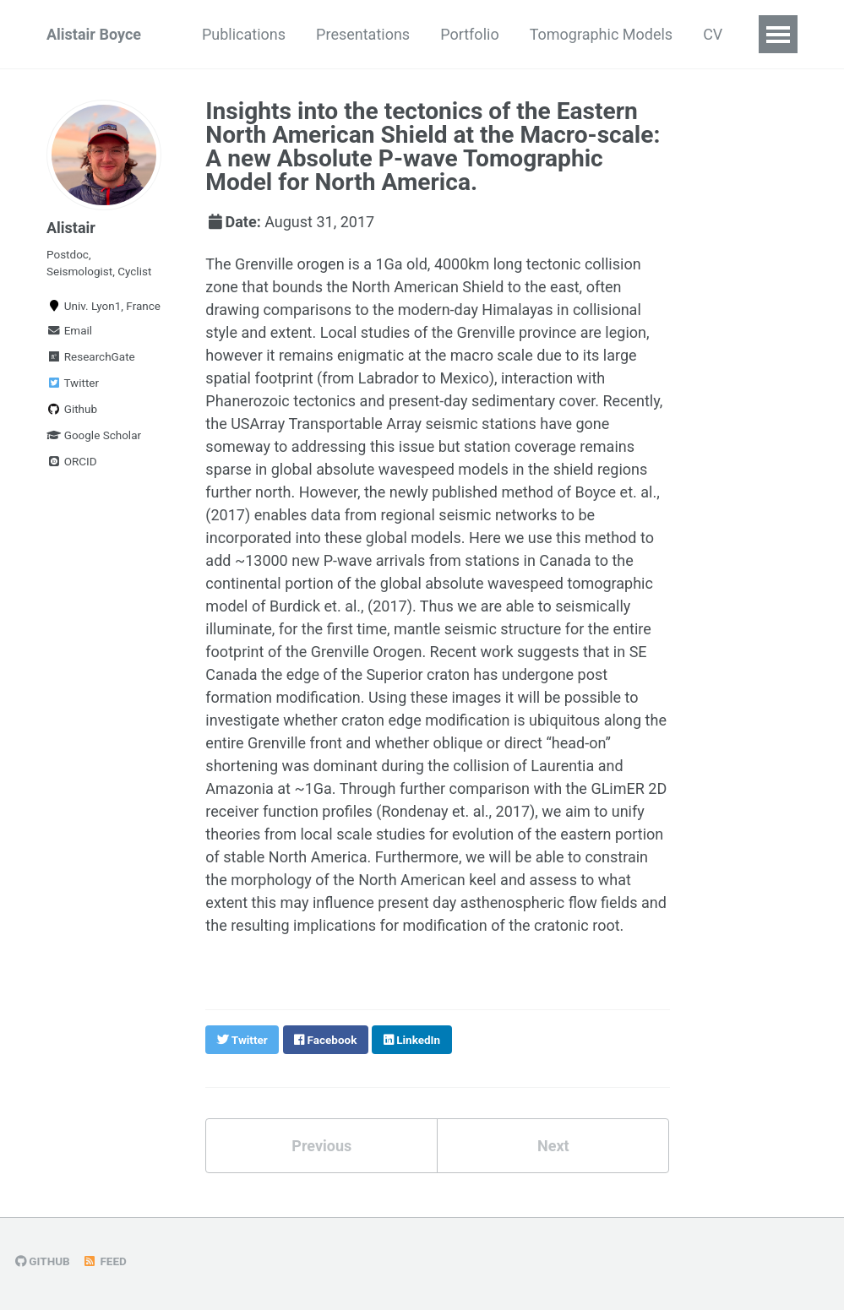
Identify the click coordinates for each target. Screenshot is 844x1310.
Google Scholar (93, 435)
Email (69, 330)
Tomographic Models (601, 34)
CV (712, 34)
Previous (321, 1146)
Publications (244, 34)
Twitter (72, 382)
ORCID (71, 461)
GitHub (42, 1261)
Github (71, 409)
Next (553, 1146)
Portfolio (469, 34)
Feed (105, 1261)
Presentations (363, 34)
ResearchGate (90, 356)
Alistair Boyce (93, 34)
